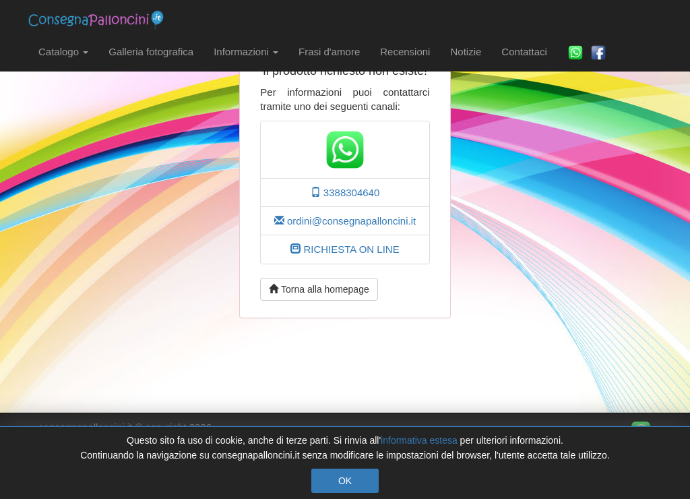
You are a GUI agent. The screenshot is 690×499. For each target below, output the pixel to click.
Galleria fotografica (150, 51)
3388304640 (345, 192)
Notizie (465, 51)
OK (345, 480)
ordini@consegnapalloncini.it (345, 221)
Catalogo (63, 51)
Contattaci (524, 51)
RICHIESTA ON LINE (344, 249)
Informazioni (246, 51)
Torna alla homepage (319, 289)
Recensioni (405, 51)
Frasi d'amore (329, 51)
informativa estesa (419, 440)
